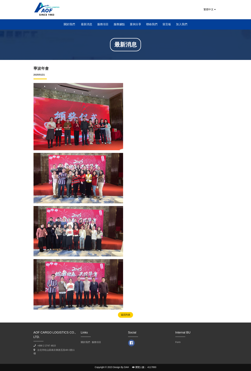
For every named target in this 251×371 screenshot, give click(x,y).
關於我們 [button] (70, 24)
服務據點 (119, 24)
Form (178, 342)
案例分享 (135, 24)
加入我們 (181, 24)
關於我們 (85, 342)
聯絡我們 (151, 24)
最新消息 (86, 24)
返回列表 (125, 315)
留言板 (167, 24)
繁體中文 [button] (210, 9)
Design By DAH (121, 367)
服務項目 (102, 24)
